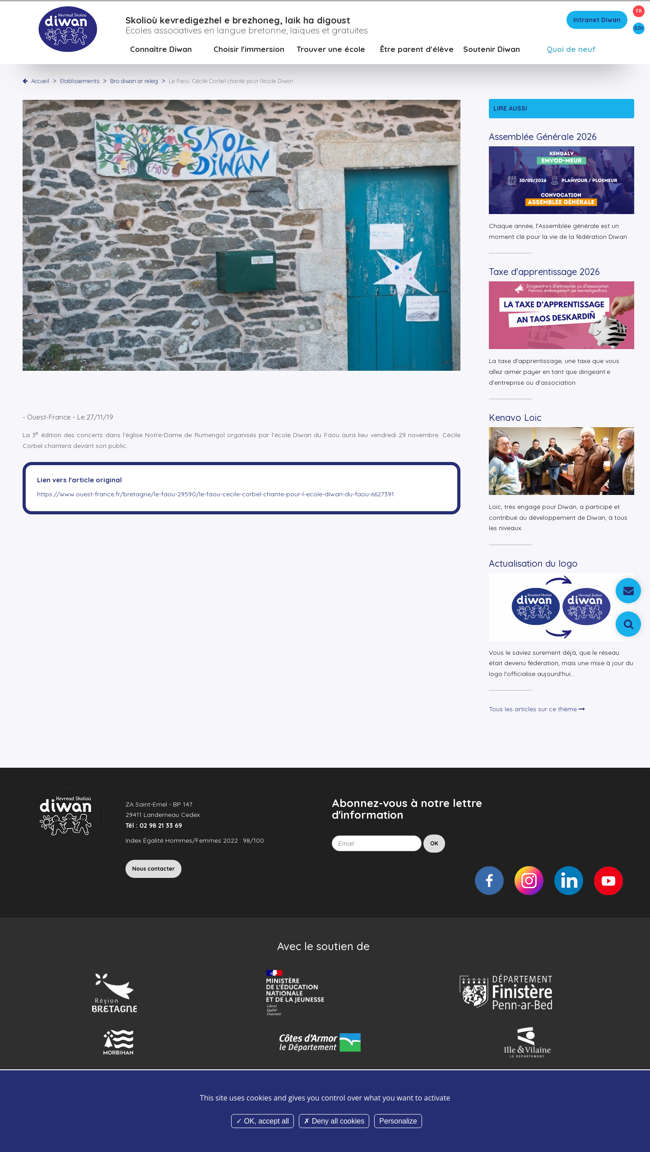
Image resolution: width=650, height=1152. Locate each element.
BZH (638, 28)
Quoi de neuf (571, 51)
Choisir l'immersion (249, 51)
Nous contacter (153, 871)
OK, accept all (262, 1121)
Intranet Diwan (597, 23)
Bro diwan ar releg (134, 83)
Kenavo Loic (515, 420)
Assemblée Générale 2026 (543, 139)
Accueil (40, 83)
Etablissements (80, 83)
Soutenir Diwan (491, 51)
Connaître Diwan (161, 51)
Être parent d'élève (417, 51)
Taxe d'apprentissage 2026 (544, 274)
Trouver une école (331, 51)
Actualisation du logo (533, 566)
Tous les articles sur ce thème (537, 712)
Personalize (398, 1121)
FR (639, 11)
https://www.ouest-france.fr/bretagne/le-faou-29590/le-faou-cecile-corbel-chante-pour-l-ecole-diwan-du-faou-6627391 (215, 497)
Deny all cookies (334, 1121)
